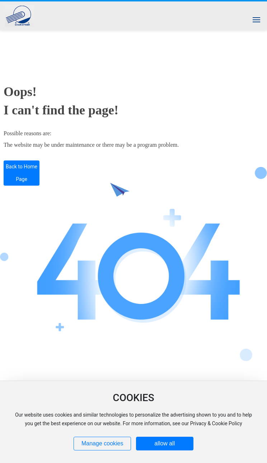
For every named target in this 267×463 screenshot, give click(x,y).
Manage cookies (102, 443)
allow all (164, 443)
